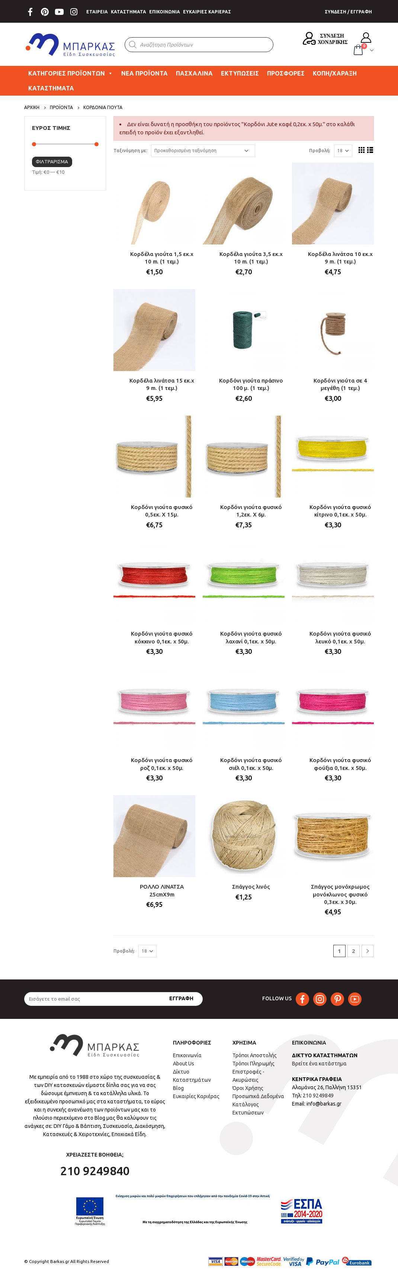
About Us (183, 1064)
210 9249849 (318, 1096)
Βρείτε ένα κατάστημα (319, 1064)
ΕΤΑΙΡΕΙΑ (97, 11)
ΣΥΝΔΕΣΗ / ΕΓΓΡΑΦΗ (348, 11)
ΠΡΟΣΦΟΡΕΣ (286, 73)
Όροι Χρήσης (247, 1088)
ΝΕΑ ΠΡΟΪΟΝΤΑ (144, 73)
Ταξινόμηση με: (130, 150)
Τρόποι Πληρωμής (253, 1064)
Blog (178, 1088)
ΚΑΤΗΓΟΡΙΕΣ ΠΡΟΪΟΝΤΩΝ (70, 73)
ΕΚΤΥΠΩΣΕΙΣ (240, 73)
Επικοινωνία (187, 1055)
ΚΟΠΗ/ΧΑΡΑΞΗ (335, 73)
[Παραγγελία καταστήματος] (203, 150)
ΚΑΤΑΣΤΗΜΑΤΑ (128, 11)
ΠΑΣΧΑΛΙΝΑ (194, 73)
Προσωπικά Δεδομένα (258, 1096)
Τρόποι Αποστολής (254, 1055)
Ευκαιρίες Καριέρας (196, 1096)
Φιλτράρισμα (52, 161)
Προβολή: (319, 150)
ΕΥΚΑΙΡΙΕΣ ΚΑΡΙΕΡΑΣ (207, 11)
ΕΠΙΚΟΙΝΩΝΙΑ (164, 11)
